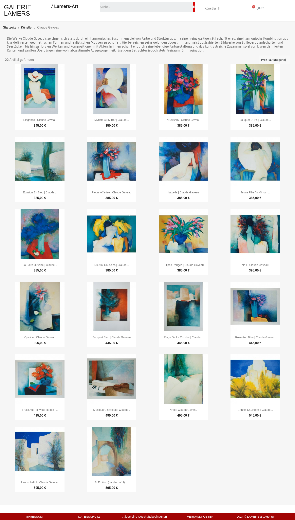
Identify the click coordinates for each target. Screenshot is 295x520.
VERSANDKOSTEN (200, 516)
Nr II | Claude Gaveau (255, 265)
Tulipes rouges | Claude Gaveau (183, 265)
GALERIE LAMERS (17, 10)
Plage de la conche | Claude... (183, 337)
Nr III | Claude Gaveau (183, 409)
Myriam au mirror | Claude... (111, 119)
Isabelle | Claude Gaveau (183, 192)
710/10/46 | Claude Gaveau (183, 119)
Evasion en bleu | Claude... (40, 192)
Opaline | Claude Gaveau (39, 337)
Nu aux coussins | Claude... (111, 265)
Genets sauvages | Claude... (255, 409)
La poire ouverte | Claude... (40, 265)
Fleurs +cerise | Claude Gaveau (111, 192)
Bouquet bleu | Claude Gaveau (112, 337)
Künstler (212, 8)
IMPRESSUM (34, 516)
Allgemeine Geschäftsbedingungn (144, 516)
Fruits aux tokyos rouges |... (40, 409)
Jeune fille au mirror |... (255, 192)
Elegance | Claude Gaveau (39, 119)
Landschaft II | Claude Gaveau (40, 482)
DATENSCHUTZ (89, 516)
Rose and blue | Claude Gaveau (255, 337)
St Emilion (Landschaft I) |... (112, 482)
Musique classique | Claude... (111, 409)
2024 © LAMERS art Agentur (256, 516)
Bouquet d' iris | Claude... (255, 119)
